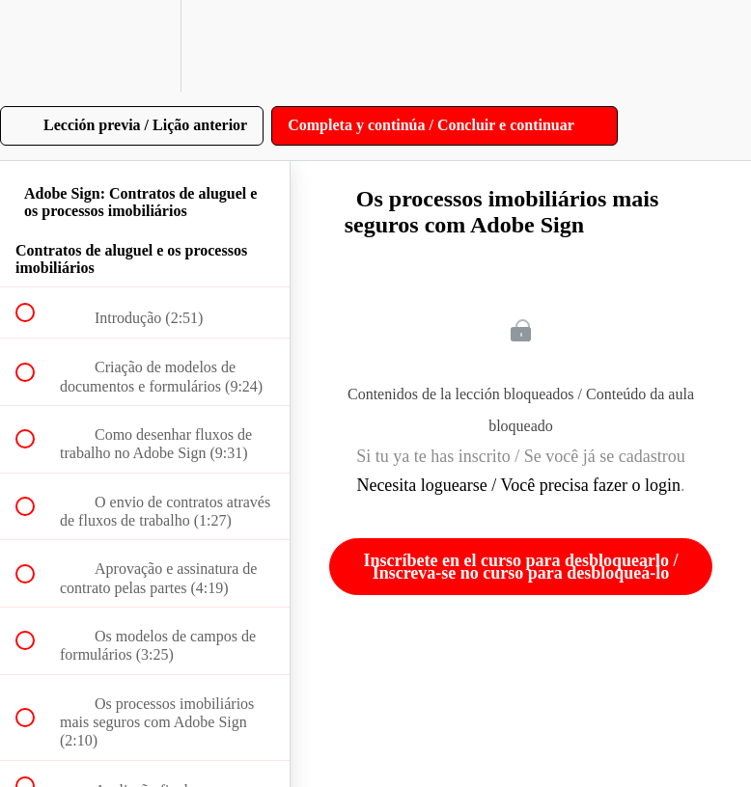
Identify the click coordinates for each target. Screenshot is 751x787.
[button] (35, 46)
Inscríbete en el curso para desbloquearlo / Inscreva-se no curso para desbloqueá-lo (521, 566)
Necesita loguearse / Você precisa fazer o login (518, 485)
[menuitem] (145, 46)
